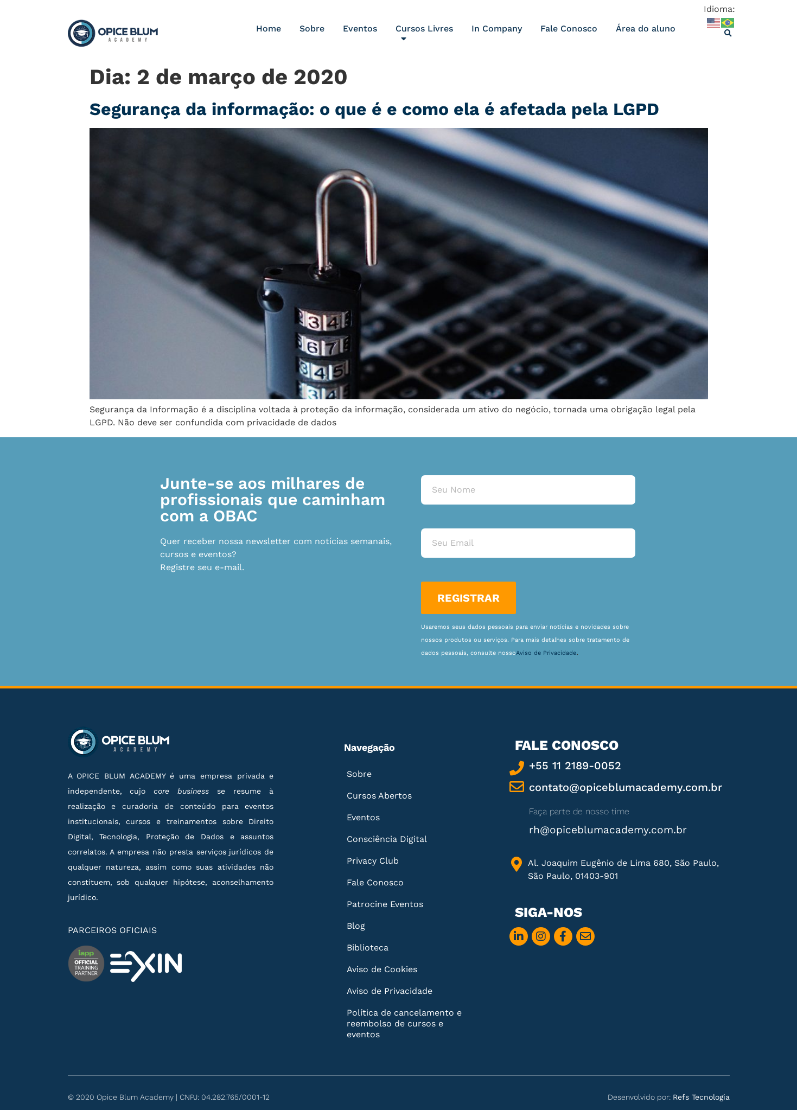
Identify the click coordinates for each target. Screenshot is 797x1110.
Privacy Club (373, 861)
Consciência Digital (387, 839)
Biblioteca (367, 947)
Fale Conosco (568, 28)
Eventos (360, 28)
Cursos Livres (424, 35)
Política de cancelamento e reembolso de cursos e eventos (404, 1023)
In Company (496, 28)
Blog (356, 926)
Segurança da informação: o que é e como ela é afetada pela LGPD (374, 109)
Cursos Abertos (379, 795)
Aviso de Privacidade (546, 652)
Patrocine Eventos (385, 904)
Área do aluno (645, 28)
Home (268, 28)
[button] (728, 33)
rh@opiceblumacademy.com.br (608, 830)
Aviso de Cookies (382, 969)
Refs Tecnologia (701, 1097)
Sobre (311, 28)
